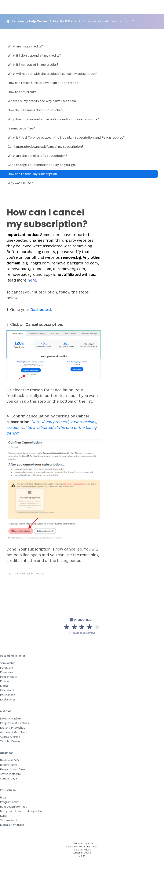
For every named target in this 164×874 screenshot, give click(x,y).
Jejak (82, 855)
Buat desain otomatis (13, 806)
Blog (3, 797)
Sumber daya (8, 778)
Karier (4, 815)
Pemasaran (7, 672)
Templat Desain (10, 741)
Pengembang (8, 676)
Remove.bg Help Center (29, 21)
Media (4, 686)
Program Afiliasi (10, 802)
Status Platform (10, 774)
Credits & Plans (64, 21)
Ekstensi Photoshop (12, 727)
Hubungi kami (8, 765)
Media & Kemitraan (12, 825)
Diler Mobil (7, 690)
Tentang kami (8, 820)
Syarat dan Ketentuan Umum (82, 846)
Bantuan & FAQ (9, 760)
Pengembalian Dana (12, 769)
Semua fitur (7, 663)
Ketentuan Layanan (82, 843)
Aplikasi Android (10, 736)
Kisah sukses (8, 699)
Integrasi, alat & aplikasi (14, 723)
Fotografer (7, 667)
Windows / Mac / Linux (13, 732)
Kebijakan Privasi (82, 849)
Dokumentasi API (11, 718)
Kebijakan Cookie (82, 852)
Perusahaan (7, 695)
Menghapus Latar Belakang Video (21, 811)
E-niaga (4, 681)
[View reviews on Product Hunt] (82, 627)
